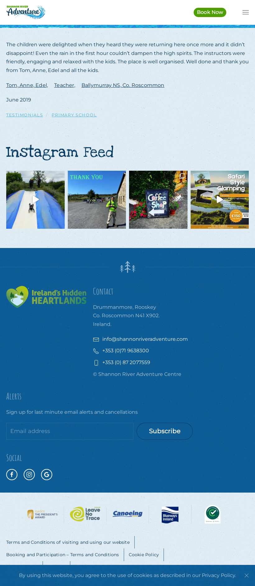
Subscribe (164, 431)
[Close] (246, 575)
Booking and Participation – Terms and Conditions (62, 554)
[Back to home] (25, 12)
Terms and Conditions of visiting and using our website (68, 542)
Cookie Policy (144, 554)
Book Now (210, 12)
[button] (246, 12)
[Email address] (69, 431)
